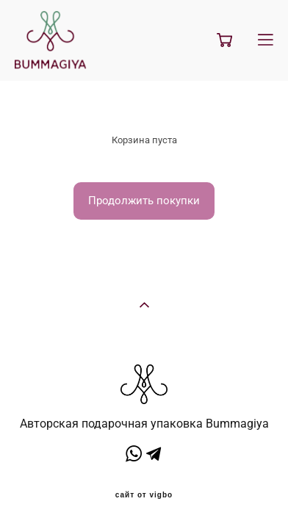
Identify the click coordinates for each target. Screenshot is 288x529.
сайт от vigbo (144, 491)
